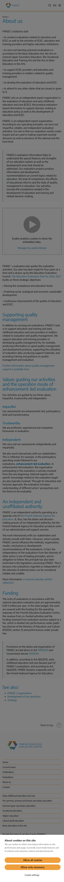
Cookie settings (32, 875)
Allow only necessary (33, 867)
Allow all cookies (32, 860)
